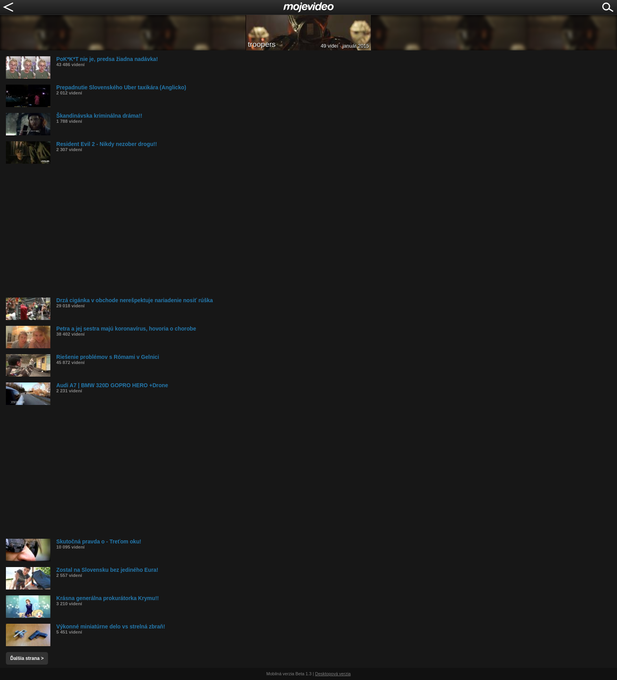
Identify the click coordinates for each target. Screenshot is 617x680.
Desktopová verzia (333, 673)
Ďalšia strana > (27, 658)
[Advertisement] (242, 231)
